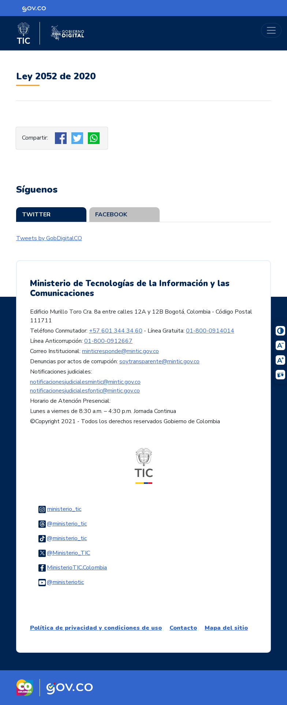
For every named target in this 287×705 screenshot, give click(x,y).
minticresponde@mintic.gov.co (120, 351)
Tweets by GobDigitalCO (49, 238)
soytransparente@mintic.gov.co (159, 361)
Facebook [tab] (111, 215)
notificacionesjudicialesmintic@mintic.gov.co (85, 382)
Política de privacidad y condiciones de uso (96, 628)
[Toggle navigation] (271, 30)
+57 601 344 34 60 (115, 331)
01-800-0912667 (108, 341)
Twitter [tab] (36, 215)
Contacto (183, 628)
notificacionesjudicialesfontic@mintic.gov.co (85, 391)
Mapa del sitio (226, 628)
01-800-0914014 (210, 331)
